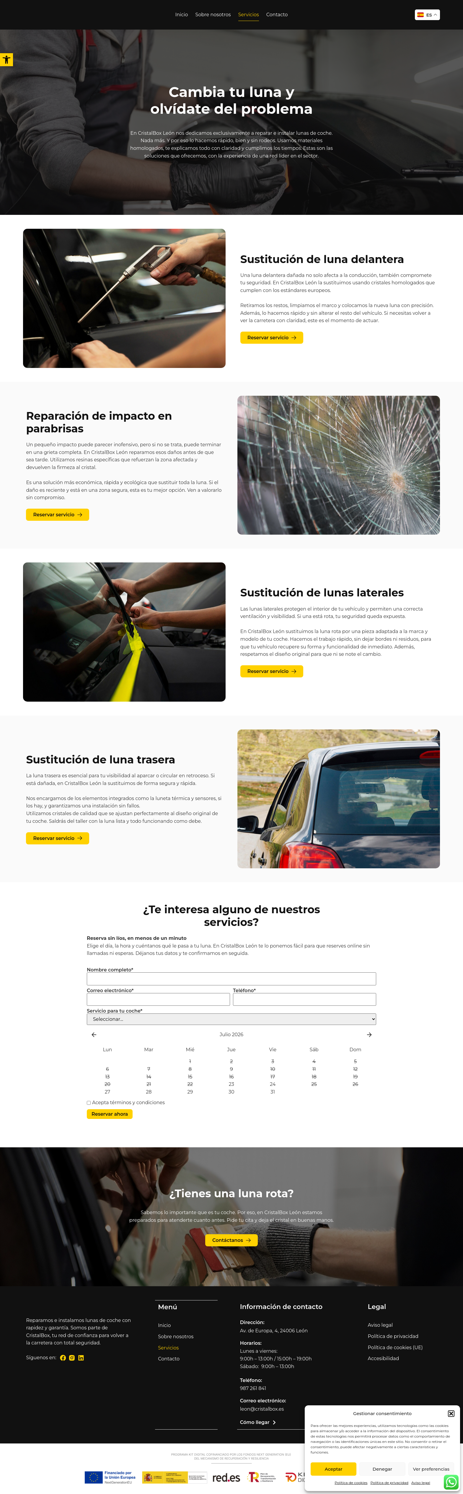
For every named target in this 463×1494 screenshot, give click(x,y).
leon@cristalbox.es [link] (262, 1409)
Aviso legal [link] (420, 1482)
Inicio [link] (181, 14)
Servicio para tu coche (114, 1011)
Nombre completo (110, 970)
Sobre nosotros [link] (213, 14)
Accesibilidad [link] (383, 1359)
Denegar (382, 1469)
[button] (451, 1414)
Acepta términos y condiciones (126, 1102)
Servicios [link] (248, 14)
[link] (6, 59)
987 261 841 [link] (253, 1389)
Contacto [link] (277, 14)
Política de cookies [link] (351, 1482)
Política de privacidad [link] (389, 1482)
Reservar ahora (110, 1114)
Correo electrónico (110, 990)
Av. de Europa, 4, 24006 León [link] (274, 1331)
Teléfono (244, 990)
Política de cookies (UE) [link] (395, 1348)
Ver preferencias (431, 1469)
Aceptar (334, 1469)
